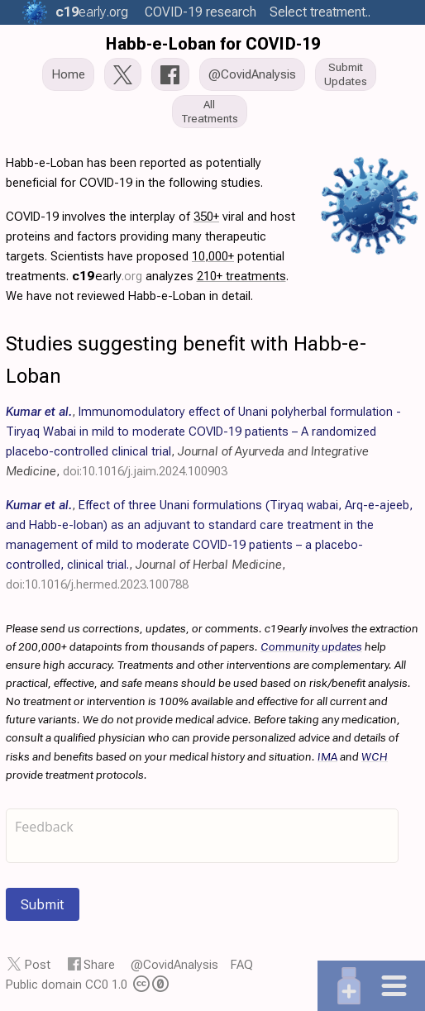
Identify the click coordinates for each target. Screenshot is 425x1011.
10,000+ (213, 256)
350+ (206, 216)
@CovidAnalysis (174, 964)
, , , (209, 545)
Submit (42, 904)
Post (37, 964)
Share (99, 964)
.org (91, 12)
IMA (327, 756)
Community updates (311, 646)
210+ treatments (241, 276)
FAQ (242, 964)
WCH (374, 756)
